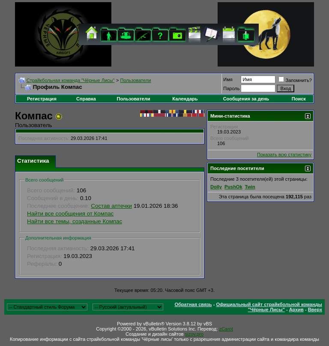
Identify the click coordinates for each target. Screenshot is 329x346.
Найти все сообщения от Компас (70, 213)
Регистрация (42, 98)
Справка (86, 98)
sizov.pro (194, 334)
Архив (296, 309)
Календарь (184, 98)
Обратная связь (193, 304)
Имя (227, 79)
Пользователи (135, 80)
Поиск (299, 98)
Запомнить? (295, 80)
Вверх (315, 309)
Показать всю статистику (284, 154)
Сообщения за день (246, 98)
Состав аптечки (111, 206)
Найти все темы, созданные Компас (74, 221)
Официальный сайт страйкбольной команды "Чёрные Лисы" (269, 307)
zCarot (226, 328)
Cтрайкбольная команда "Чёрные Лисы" (71, 80)
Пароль (231, 88)
